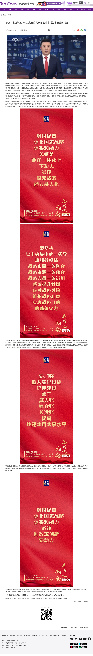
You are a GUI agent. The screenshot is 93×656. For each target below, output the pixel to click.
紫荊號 (83, 10)
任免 (77, 10)
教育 (59, 10)
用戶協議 (19, 636)
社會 (71, 10)
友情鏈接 (63, 636)
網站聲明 (12, 636)
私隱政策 (27, 636)
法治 (46, 10)
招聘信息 (56, 636)
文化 (52, 10)
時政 (10, 10)
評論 (28, 10)
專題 (89, 10)
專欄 (22, 10)
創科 (40, 10)
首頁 (3, 10)
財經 (34, 10)
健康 (65, 10)
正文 (9, 15)
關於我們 (5, 636)
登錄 (76, 2)
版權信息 (34, 636)
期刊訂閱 (49, 636)
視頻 (16, 10)
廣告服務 (41, 636)
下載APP (81, 2)
